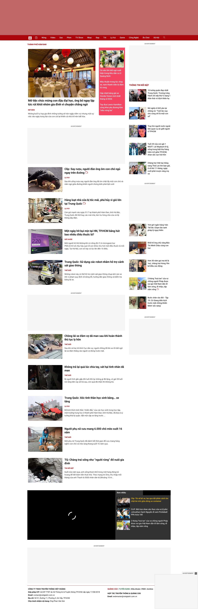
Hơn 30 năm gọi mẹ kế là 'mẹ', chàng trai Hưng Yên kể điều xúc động (158, 263)
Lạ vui (113, 38)
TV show (79, 38)
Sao (61, 38)
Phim (69, 38)
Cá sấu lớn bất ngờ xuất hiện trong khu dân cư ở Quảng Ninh (112, 63)
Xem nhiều (121, 493)
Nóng (44, 38)
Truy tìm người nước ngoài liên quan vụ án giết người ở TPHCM (159, 129)
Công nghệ (133, 38)
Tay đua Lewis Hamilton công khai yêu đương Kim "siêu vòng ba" (111, 107)
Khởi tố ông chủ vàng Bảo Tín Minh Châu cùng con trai (159, 245)
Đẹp (97, 38)
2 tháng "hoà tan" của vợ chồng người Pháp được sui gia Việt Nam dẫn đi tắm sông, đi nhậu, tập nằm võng (142, 524)
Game (122, 38)
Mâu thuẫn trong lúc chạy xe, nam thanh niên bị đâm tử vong (112, 84)
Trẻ (104, 38)
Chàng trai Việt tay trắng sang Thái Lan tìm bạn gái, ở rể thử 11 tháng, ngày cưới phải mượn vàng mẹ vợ (159, 168)
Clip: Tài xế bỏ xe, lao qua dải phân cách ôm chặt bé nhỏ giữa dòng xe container (142, 500)
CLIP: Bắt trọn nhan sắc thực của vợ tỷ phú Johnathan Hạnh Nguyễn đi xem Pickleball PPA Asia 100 (142, 513)
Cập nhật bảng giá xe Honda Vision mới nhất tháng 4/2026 (110, 96)
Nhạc (89, 38)
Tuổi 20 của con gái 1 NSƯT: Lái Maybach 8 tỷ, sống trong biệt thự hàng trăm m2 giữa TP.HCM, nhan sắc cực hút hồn (158, 149)
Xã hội (156, 38)
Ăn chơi (146, 38)
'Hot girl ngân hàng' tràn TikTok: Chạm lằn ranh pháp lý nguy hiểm (158, 227)
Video (52, 38)
